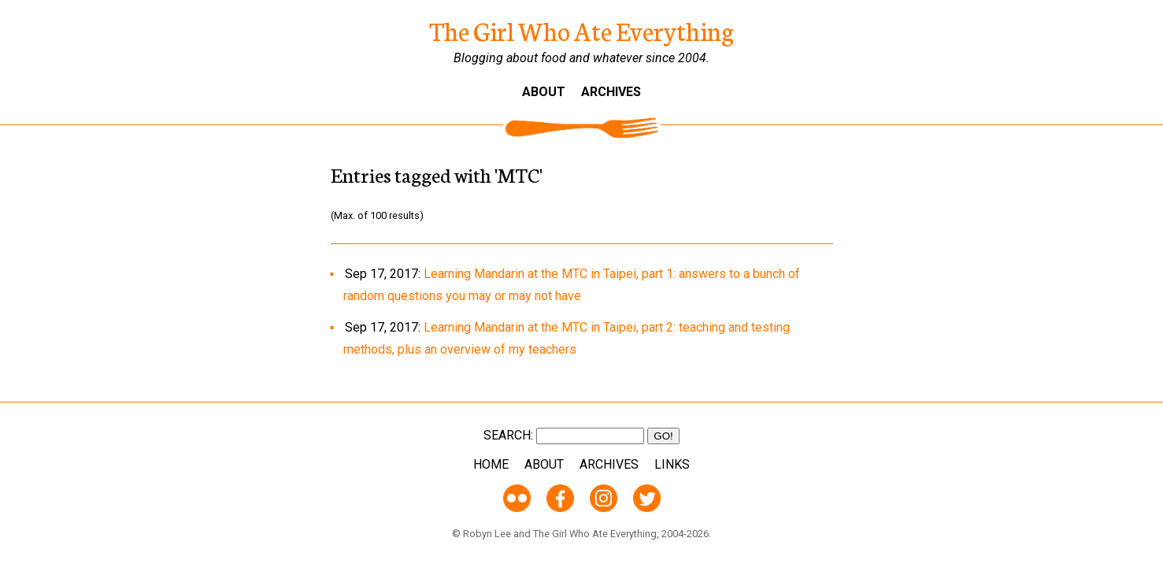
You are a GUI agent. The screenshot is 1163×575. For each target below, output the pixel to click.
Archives (611, 91)
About (543, 91)
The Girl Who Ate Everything (581, 30)
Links (672, 464)
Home (491, 464)
